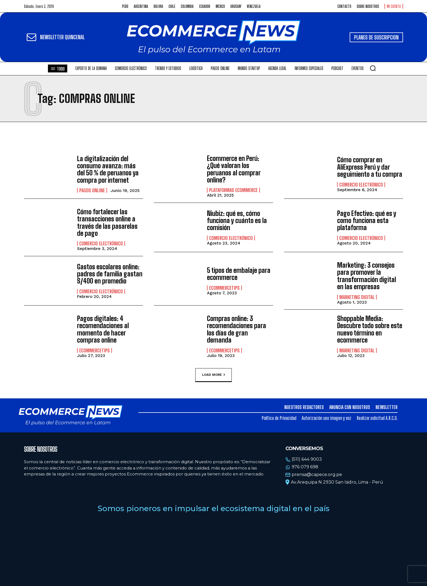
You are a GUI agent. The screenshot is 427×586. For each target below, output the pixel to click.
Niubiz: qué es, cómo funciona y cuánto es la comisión (237, 220)
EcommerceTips (224, 287)
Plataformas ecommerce (233, 190)
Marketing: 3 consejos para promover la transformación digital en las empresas (366, 276)
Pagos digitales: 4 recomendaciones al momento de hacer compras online (103, 329)
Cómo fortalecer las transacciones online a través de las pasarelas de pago (107, 222)
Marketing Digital (356, 297)
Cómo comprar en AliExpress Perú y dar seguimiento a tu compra (369, 167)
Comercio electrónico (361, 184)
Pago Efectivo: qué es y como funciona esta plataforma (366, 220)
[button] (372, 68)
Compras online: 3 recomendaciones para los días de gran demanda (236, 329)
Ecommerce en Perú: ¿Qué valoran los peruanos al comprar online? (234, 169)
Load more (213, 375)
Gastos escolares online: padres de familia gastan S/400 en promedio (109, 274)
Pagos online (92, 190)
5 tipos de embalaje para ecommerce (238, 273)
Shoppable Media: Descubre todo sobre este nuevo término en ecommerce (369, 329)
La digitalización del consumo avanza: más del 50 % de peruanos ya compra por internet (108, 169)
